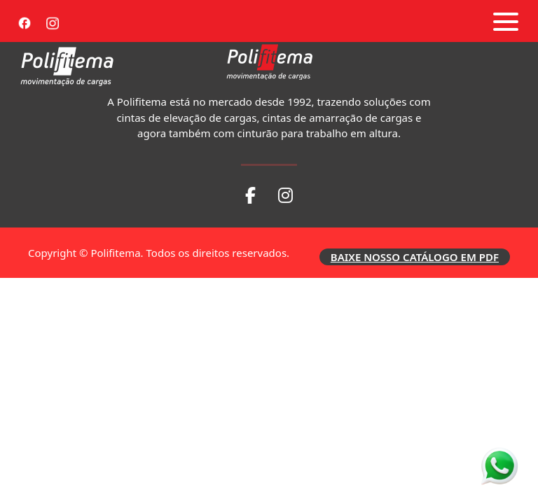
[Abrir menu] (505, 21)
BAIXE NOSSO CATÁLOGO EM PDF (415, 257)
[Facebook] (24, 21)
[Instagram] (52, 21)
